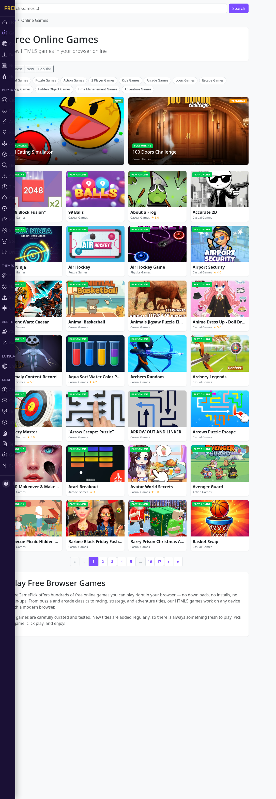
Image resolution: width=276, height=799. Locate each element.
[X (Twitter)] (17, 484)
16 (165, 636)
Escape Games (228, 155)
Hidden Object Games (69, 164)
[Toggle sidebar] (30, 465)
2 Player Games (118, 155)
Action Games (89, 155)
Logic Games (200, 155)
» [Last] (193, 636)
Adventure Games (153, 164)
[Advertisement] (141, 112)
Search (254, 8)
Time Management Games (112, 164)
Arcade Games (172, 155)
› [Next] (184, 636)
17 (174, 636)
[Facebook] (6, 484)
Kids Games (146, 155)
